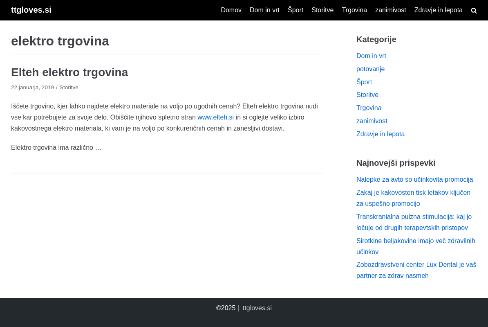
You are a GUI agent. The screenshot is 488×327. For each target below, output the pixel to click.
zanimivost (390, 10)
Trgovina (354, 10)
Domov (231, 10)
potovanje (370, 68)
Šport (295, 10)
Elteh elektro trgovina (69, 72)
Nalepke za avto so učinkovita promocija (414, 179)
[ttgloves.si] (31, 10)
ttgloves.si (257, 307)
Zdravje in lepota (438, 10)
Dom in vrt (265, 10)
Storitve (322, 10)
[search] (474, 10)
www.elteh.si (215, 117)
